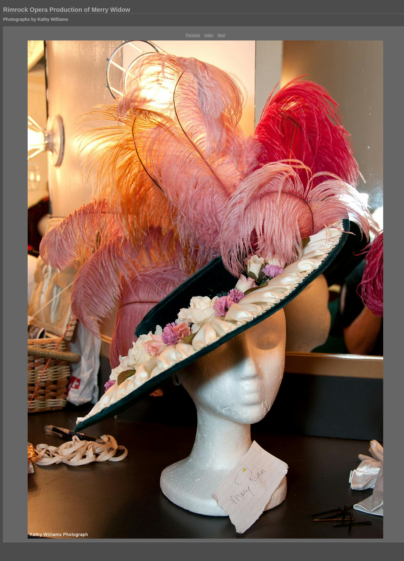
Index (208, 35)
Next (221, 35)
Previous (193, 35)
